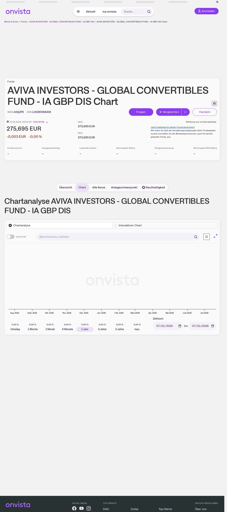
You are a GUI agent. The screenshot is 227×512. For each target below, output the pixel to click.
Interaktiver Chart (130, 225)
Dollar (135, 509)
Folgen (141, 112)
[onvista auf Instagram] (88, 509)
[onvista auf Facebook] (74, 509)
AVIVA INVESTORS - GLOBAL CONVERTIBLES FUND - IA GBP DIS (61, 21)
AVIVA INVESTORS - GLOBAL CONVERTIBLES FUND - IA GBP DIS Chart (132, 21)
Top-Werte (165, 509)
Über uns (201, 509)
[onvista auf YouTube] (81, 509)
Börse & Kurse (11, 21)
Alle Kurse (98, 187)
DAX (106, 509)
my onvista (109, 11)
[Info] (206, 237)
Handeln (204, 112)
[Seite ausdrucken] (214, 103)
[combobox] (118, 237)
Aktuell (90, 11)
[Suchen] (195, 236)
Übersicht (65, 187)
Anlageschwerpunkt (124, 187)
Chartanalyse (21, 225)
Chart (82, 187)
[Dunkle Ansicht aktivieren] (217, 1)
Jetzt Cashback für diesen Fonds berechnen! (173, 127)
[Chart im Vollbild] (215, 236)
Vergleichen (169, 112)
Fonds (24, 21)
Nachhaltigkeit (153, 187)
